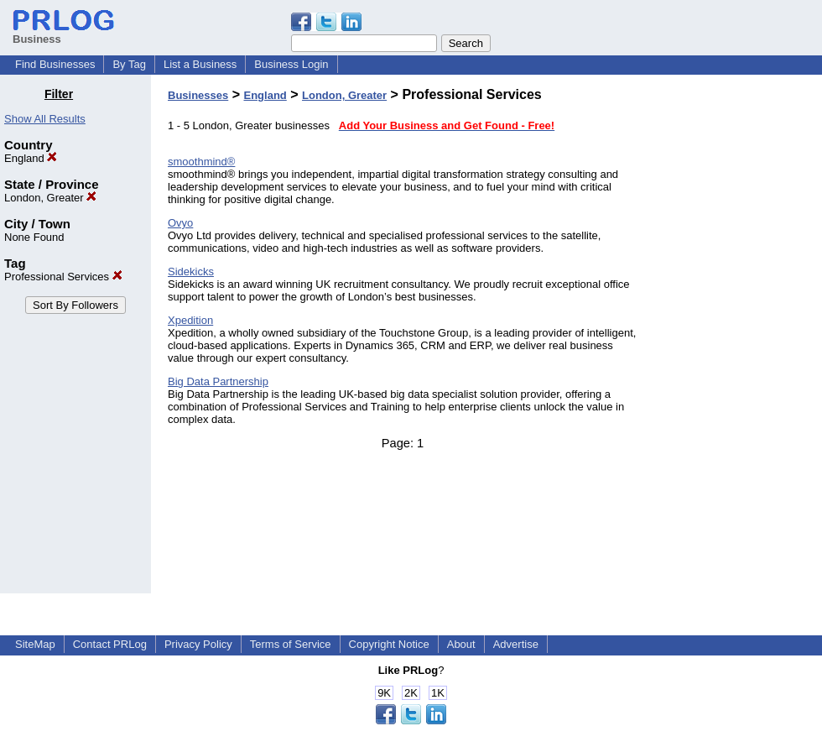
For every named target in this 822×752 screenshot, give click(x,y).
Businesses (198, 95)
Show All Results (45, 118)
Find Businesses (55, 64)
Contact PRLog (110, 644)
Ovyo (180, 223)
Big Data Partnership (218, 381)
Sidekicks (191, 271)
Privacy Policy (198, 644)
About (461, 644)
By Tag (129, 64)
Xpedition (190, 320)
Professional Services (63, 276)
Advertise (515, 644)
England (30, 158)
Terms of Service (290, 644)
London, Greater (50, 197)
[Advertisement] (736, 339)
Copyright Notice (389, 644)
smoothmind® (201, 161)
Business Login (291, 64)
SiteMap (35, 644)
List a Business (200, 64)
